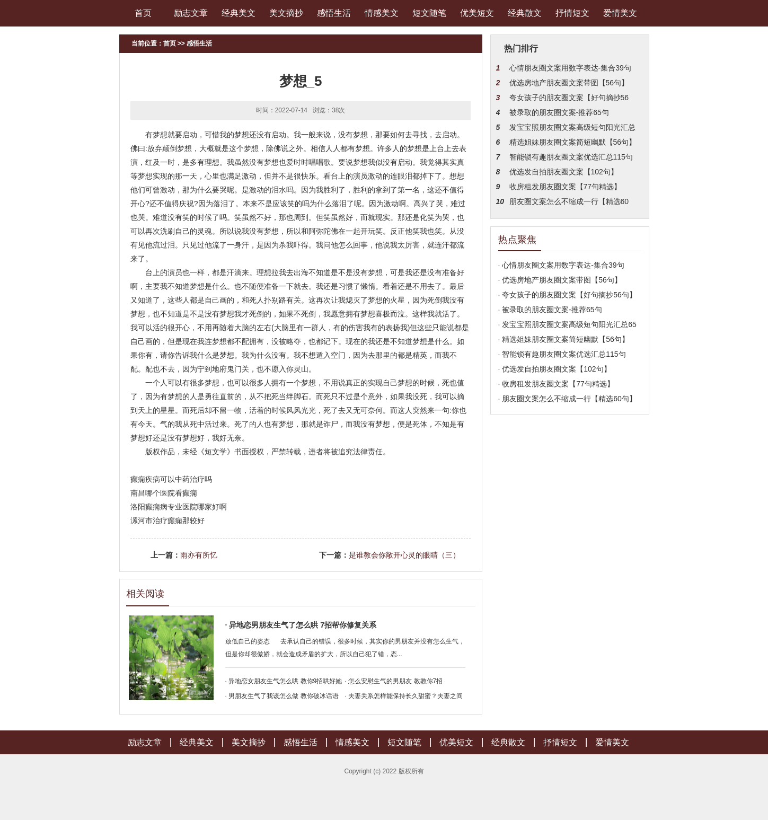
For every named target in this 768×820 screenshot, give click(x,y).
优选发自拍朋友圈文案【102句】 (563, 171)
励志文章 (191, 12)
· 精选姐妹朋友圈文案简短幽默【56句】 (563, 339)
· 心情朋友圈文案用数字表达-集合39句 (561, 265)
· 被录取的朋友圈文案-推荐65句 (550, 309)
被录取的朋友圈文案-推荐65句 (559, 112)
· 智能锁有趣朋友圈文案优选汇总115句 (562, 354)
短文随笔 (429, 12)
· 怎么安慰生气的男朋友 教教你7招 (394, 681)
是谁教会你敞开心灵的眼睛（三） (404, 555)
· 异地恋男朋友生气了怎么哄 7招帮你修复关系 (300, 625)
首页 (143, 12)
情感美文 (382, 12)
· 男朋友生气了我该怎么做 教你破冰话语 (282, 696)
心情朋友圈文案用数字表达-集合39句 (570, 68)
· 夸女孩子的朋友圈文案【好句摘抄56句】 (567, 294)
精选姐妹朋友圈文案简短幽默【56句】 (573, 142)
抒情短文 (572, 12)
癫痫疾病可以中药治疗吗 (171, 479)
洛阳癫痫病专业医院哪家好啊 (178, 506)
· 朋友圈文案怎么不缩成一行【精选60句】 (567, 398)
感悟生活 (334, 12)
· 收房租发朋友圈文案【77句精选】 (556, 384)
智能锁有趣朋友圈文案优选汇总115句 (571, 157)
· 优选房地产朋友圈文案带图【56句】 (560, 280)
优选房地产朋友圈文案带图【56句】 (569, 82)
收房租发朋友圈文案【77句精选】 (565, 186)
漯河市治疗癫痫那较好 (167, 520)
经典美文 (238, 12)
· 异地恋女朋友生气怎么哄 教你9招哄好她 (283, 681)
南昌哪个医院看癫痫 (163, 493)
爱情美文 (620, 12)
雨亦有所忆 (198, 555)
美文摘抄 (286, 12)
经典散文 (525, 12)
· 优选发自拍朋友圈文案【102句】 (554, 369)
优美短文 (477, 12)
